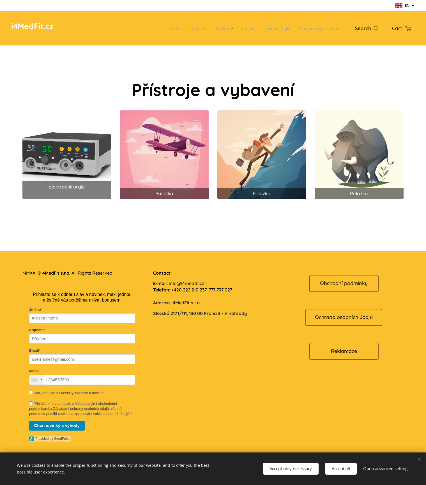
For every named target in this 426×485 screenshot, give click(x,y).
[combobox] (36, 380)
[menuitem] (152, 28)
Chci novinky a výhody (57, 425)
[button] (366, 28)
